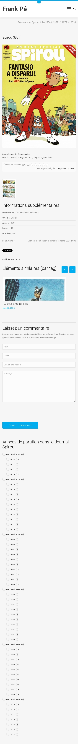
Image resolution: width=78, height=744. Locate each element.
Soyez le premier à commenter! (16, 154)
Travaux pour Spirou (18, 157)
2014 (30, 157)
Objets (5, 157)
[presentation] (26, 413)
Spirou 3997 (46, 157)
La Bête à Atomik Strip (15, 303)
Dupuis (37, 157)
